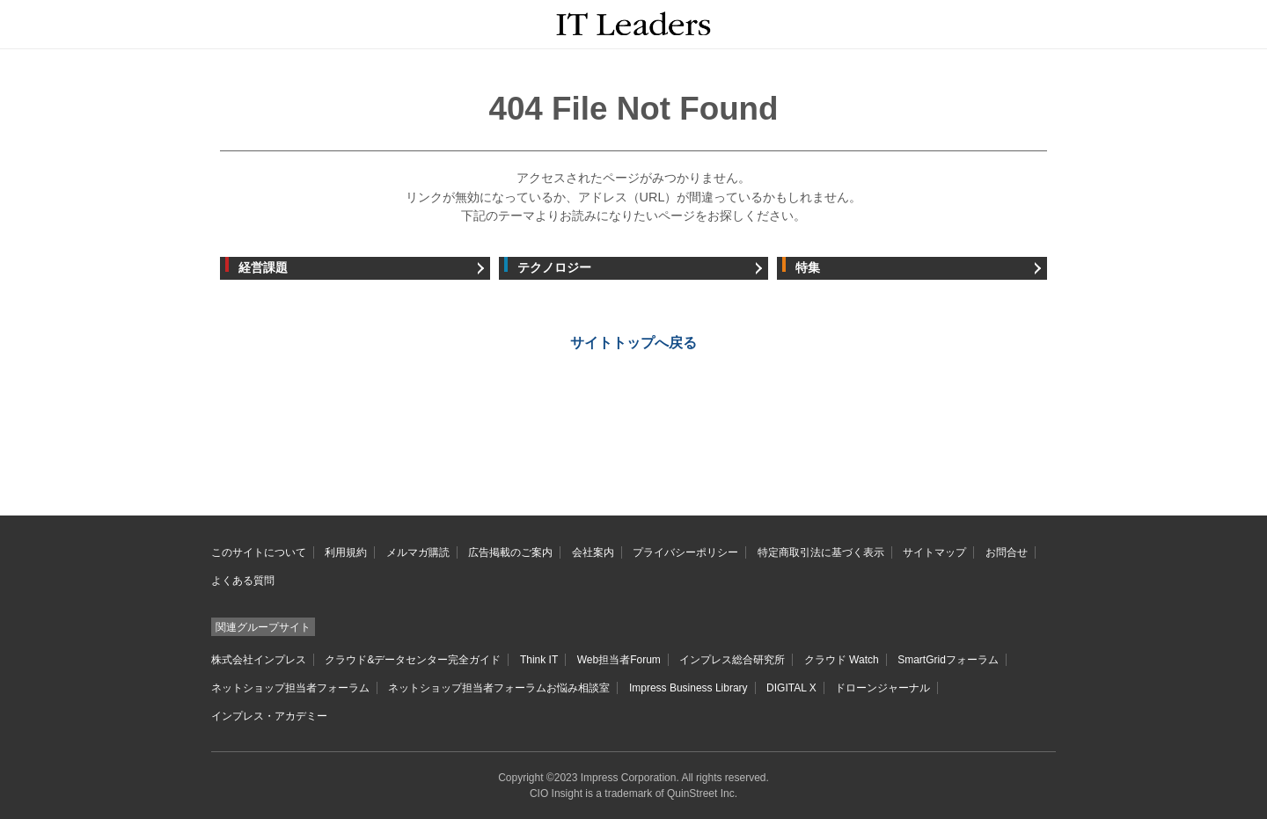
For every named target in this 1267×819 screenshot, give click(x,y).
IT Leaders (634, 23)
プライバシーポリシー (685, 552)
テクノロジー (554, 267)
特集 (807, 267)
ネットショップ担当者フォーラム (290, 688)
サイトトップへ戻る (633, 342)
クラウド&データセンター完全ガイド (413, 660)
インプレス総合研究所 (732, 660)
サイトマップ (934, 552)
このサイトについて (258, 552)
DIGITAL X (791, 688)
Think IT (539, 660)
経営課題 (263, 267)
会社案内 (593, 552)
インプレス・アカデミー (269, 716)
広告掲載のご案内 (510, 552)
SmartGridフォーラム (948, 660)
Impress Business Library (688, 688)
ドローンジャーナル (882, 688)
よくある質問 (243, 580)
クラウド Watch (841, 660)
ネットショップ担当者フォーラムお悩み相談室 (499, 688)
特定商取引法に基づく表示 (821, 552)
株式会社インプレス (258, 660)
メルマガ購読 (418, 552)
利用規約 (346, 552)
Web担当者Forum (619, 660)
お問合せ (1006, 552)
